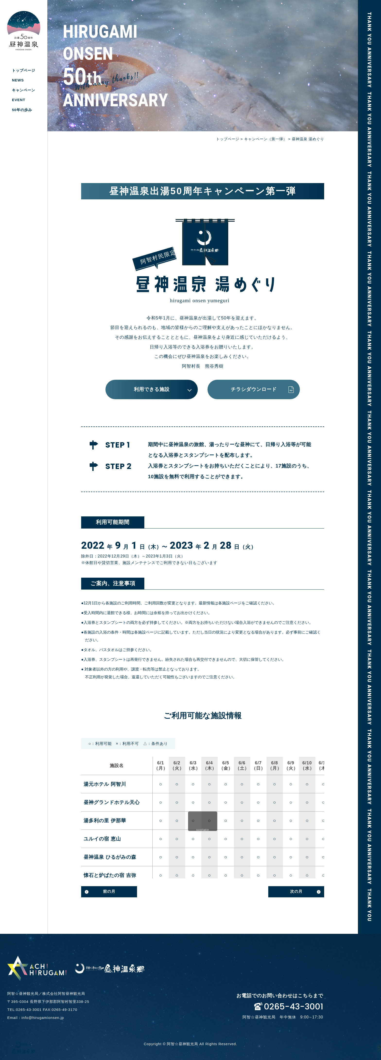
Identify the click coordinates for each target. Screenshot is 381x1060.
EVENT (18, 100)
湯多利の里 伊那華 (105, 820)
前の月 (109, 891)
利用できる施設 (152, 389)
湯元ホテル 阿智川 (105, 784)
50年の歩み (22, 110)
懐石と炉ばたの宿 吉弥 (110, 875)
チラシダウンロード (254, 389)
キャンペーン (23, 90)
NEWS (18, 80)
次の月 (296, 891)
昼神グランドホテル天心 (112, 802)
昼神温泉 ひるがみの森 (110, 857)
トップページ (23, 70)
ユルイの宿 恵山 (102, 838)
